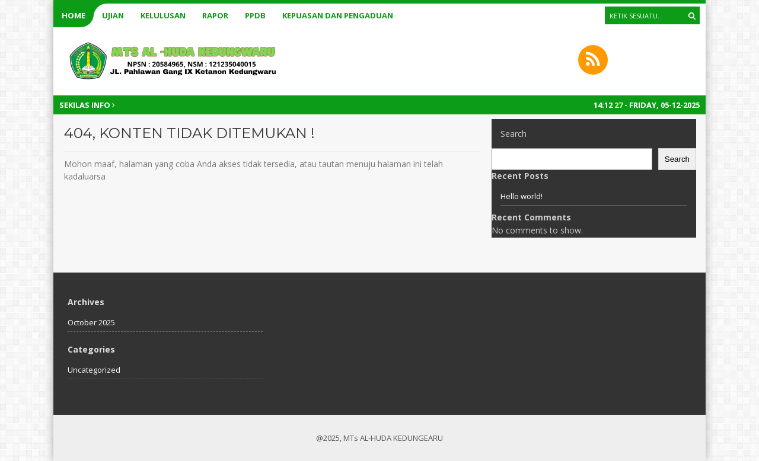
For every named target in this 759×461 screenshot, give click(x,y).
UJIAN (113, 15)
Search (513, 133)
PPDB (255, 15)
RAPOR (215, 15)
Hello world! (521, 196)
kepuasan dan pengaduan (337, 15)
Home (73, 15)
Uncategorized (94, 369)
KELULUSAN (163, 15)
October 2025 (91, 322)
